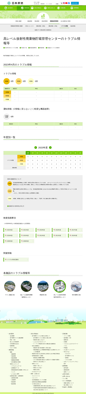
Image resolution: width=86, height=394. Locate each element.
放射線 (66, 357)
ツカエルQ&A (68, 359)
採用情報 (76, 7)
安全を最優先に (36, 345)
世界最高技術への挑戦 (37, 355)
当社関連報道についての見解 (39, 379)
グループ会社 (13, 347)
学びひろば (66, 351)
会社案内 (10, 7)
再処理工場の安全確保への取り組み (42, 347)
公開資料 (13, 379)
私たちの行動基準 (14, 341)
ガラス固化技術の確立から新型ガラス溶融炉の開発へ (46, 359)
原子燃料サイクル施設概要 (16, 337)
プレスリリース (36, 375)
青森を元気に (36, 369)
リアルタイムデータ (16, 365)
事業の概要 (18, 20)
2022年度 (8, 229)
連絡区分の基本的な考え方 (16, 205)
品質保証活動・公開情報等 (16, 375)
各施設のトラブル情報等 (53, 47)
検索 (57, 3)
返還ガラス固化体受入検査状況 (43, 29)
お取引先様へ (75, 3)
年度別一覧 (24, 47)
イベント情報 (67, 335)
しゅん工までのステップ (39, 341)
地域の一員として (37, 365)
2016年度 (8, 235)
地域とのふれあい (37, 367)
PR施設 (65, 347)
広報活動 (63, 7)
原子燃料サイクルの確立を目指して (41, 335)
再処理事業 (45, 20)
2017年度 (73, 229)
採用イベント (67, 371)
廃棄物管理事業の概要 (17, 25)
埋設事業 (37, 20)
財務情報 (12, 345)
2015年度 (25, 235)
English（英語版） (67, 386)
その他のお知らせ (36, 383)
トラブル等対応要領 (11, 259)
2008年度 (25, 240)
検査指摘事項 (33, 47)
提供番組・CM (67, 337)
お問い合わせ (66, 375)
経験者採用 (66, 369)
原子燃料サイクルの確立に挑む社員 (42, 337)
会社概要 (12, 335)
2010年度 (73, 235)
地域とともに (35, 363)
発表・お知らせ (35, 373)
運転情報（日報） (41, 25)
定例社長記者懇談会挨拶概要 (39, 381)
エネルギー (68, 353)
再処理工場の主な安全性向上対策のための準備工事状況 (46, 353)
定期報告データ (15, 367)
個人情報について (68, 384)
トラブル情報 (64, 25)
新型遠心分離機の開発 (38, 357)
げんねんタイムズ (36, 371)
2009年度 (8, 240)
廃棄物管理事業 (54, 20)
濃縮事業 (29, 20)
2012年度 (41, 235)
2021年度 (25, 229)
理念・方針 (13, 339)
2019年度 (41, 229)
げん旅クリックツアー (69, 349)
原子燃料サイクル (69, 355)
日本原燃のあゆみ (14, 343)
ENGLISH (42, 3)
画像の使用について (69, 382)
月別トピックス (29, 25)
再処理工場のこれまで (38, 339)
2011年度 (57, 235)
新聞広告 (66, 339)
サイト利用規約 (66, 380)
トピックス (35, 377)
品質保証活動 (14, 377)
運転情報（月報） (53, 25)
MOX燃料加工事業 (65, 20)
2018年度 (57, 229)
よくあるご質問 (15, 373)
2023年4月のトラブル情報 (11, 47)
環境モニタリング (14, 363)
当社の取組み (37, 7)
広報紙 (65, 341)
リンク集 (64, 378)
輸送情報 (73, 25)
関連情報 (42, 47)
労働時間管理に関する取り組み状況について (44, 385)
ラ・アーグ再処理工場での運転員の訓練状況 (44, 343)
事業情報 (23, 7)
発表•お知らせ (51, 7)
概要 (11, 351)
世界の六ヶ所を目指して (39, 361)
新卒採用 (66, 367)
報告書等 (13, 381)
